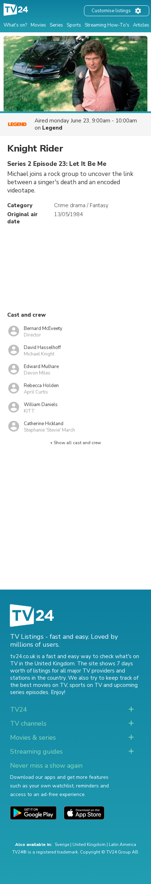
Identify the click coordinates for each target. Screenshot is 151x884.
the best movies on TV (38, 685)
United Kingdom (89, 844)
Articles (141, 25)
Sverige (62, 844)
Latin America (122, 844)
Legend (52, 127)
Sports (74, 25)
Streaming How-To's (107, 25)
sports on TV (86, 685)
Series (56, 25)
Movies (38, 25)
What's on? (15, 25)
